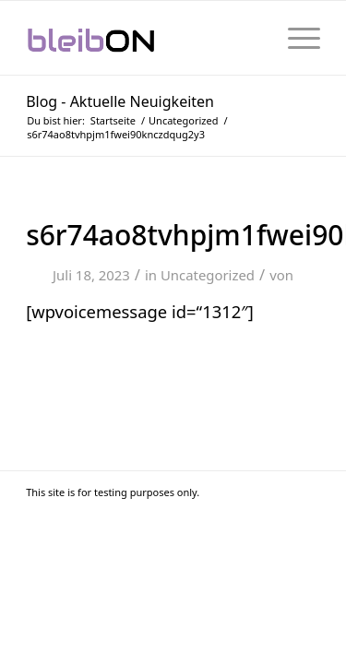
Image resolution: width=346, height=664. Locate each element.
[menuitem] (294, 38)
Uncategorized (208, 275)
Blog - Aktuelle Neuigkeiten (120, 101)
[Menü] (294, 38)
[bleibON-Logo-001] (143, 38)
